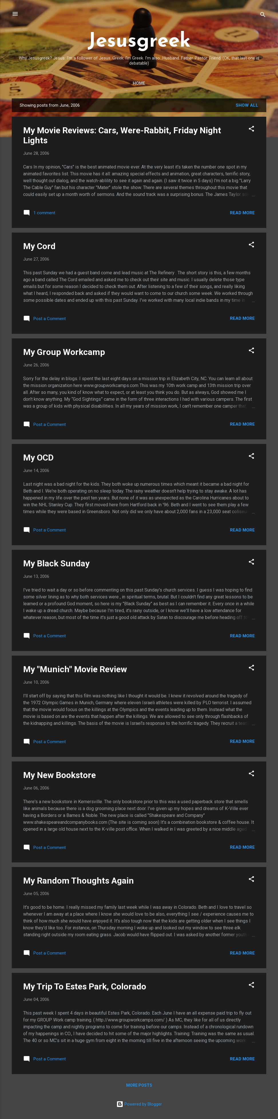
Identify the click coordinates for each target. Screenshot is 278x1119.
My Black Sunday (56, 563)
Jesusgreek (139, 41)
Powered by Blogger (139, 1104)
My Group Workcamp (64, 352)
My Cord (39, 246)
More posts (139, 1085)
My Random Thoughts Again (78, 881)
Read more (242, 212)
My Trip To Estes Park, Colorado (84, 986)
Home (139, 83)
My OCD (38, 458)
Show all (247, 105)
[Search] (262, 15)
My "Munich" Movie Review (75, 669)
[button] (251, 129)
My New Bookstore (59, 775)
